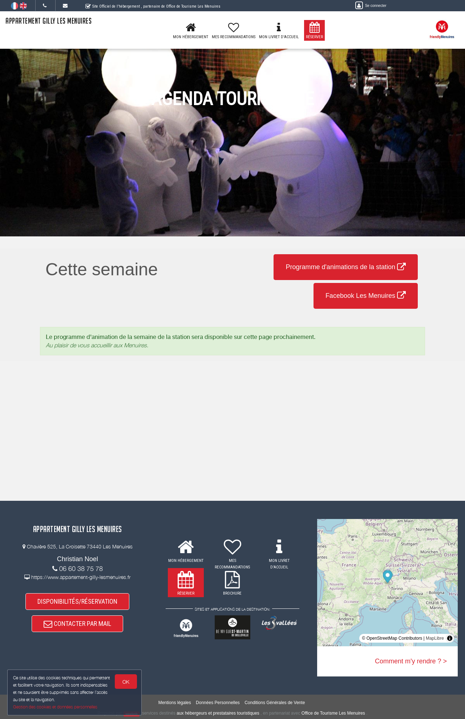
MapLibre (435, 638)
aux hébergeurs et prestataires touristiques (218, 713)
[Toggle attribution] (449, 638)
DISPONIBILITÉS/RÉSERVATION (77, 601)
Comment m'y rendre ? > (411, 661)
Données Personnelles (218, 702)
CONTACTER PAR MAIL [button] (77, 624)
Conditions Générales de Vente (274, 702)
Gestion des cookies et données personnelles (55, 707)
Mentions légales (174, 702)
